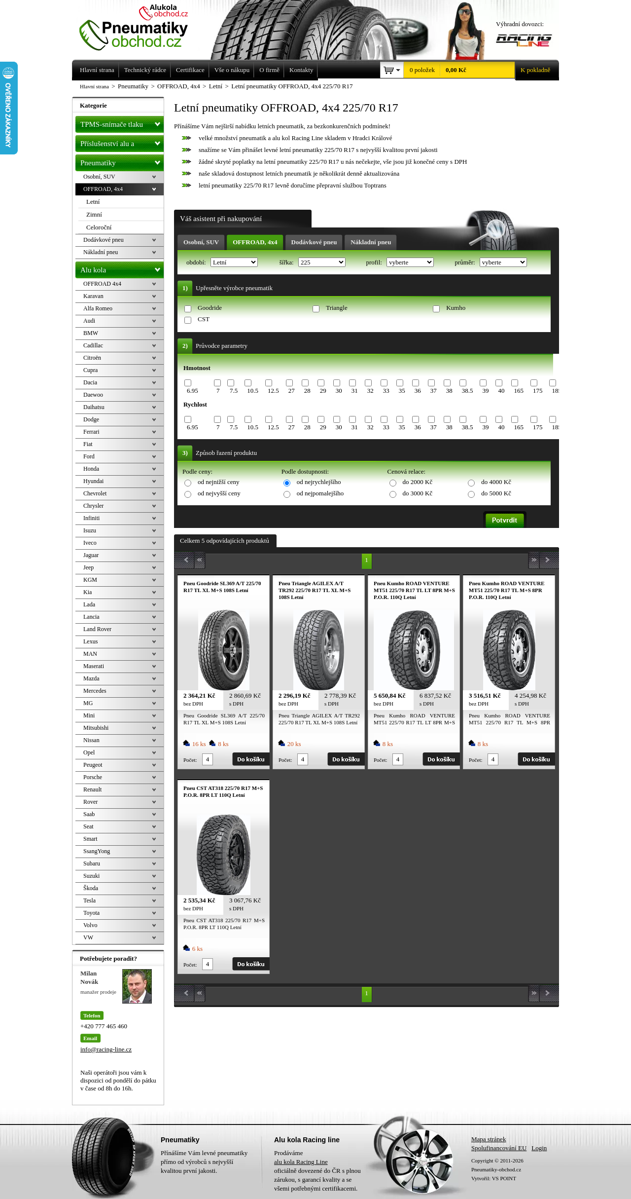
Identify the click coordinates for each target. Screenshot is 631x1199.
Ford (89, 456)
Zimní (94, 214)
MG (88, 703)
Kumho (455, 307)
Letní (93, 201)
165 (519, 390)
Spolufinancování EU (498, 1148)
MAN (90, 653)
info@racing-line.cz (106, 1049)
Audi (89, 320)
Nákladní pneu (371, 242)
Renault (92, 789)
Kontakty (301, 70)
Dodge (91, 419)
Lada (89, 604)
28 (307, 390)
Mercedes (94, 690)
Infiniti (91, 518)
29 (323, 390)
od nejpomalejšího (320, 493)
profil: (375, 262)
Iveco (90, 542)
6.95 (192, 390)
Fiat (88, 444)
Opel (89, 752)
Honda (91, 468)
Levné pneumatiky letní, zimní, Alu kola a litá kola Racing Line (141, 25)
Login (539, 1148)
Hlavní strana (94, 86)
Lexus (90, 641)
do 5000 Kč (496, 493)
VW (88, 937)
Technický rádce (145, 70)
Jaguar (91, 555)
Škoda (90, 888)
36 (418, 390)
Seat (88, 826)
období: (197, 262)
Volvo (90, 925)
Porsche (92, 777)
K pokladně (532, 70)
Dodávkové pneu (314, 242)
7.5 (234, 390)
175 (538, 390)
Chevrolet (94, 493)
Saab (89, 814)
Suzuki (91, 875)
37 (433, 390)
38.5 (467, 390)
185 (556, 390)
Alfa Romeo (97, 308)
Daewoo (93, 394)
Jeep (88, 567)
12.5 (273, 390)
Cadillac (93, 345)
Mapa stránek (488, 1139)
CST (204, 319)
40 (501, 390)
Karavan (93, 296)
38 (449, 390)
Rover (90, 801)
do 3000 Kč (418, 493)
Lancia (91, 616)
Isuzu (89, 530)
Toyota (91, 912)
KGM (90, 579)
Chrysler (93, 505)
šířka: (287, 262)
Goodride (210, 307)
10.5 (252, 390)
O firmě (269, 70)
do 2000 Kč (418, 482)
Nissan (91, 740)
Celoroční (98, 227)
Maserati (93, 666)
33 (386, 390)
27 (291, 390)
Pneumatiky (122, 160)
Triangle (337, 307)
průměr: (465, 262)
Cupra (90, 370)
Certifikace (190, 70)
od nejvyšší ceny (219, 493)
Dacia (90, 382)
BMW (90, 333)
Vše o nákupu (232, 70)
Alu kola (122, 268)
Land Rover (97, 629)
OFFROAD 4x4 (102, 283)
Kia (87, 592)
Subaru (91, 863)
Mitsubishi (95, 727)
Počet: (190, 760)
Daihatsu (94, 407)
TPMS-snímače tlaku (122, 122)
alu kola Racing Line (301, 1161)
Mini (89, 715)
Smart (90, 838)
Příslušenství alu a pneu (122, 143)
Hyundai (93, 481)
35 (402, 390)
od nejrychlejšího (319, 482)
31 (354, 390)
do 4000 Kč (496, 482)
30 (339, 390)
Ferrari (91, 431)
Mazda (91, 678)
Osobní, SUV (201, 242)
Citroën (92, 357)
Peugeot (93, 764)
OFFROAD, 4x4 (255, 242)
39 (485, 390)
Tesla (89, 900)
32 (370, 390)
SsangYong (96, 851)
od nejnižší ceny (218, 482)
